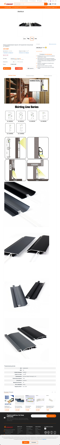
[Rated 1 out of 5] (5, 408)
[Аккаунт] (47, 4)
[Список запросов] (55, 4)
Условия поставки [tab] (30, 75)
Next (55, 392)
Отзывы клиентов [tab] (48, 75)
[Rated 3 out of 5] (7, 408)
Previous (52, 392)
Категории (8, 7)
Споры (36, 430)
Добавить (19, 68)
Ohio (16, 58)
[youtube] (45, 428)
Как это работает (29, 433)
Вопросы (28, 434)
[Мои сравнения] (50, 4)
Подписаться (51, 415)
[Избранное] (53, 4)
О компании (19, 428)
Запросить (7, 68)
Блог (18, 433)
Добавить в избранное (8, 52)
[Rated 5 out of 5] (9, 408)
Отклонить (33, 442)
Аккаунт (36, 428)
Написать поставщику (24, 52)
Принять (25, 442)
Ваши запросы (38, 429)
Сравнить (31, 68)
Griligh (44, 47)
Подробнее (44, 439)
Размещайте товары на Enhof (19, 7)
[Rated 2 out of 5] (6, 408)
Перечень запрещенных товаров (20, 430)
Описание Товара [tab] (12, 75)
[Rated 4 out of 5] (8, 408)
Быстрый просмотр (52, 44)
